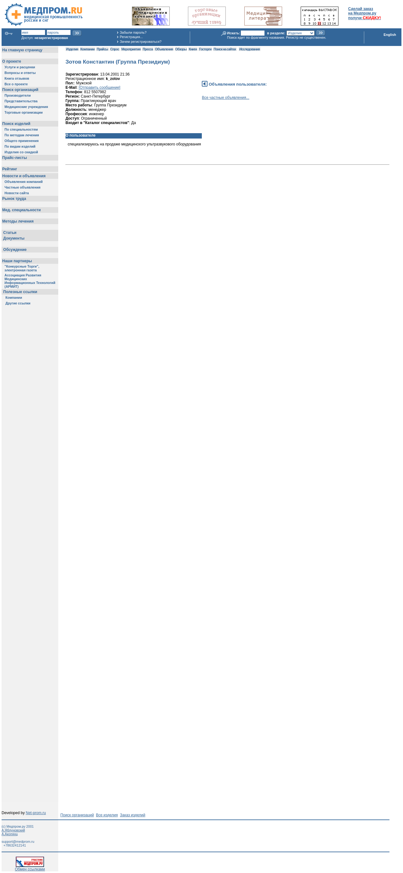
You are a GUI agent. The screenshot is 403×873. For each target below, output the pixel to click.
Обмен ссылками (30, 867)
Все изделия (107, 815)
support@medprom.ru (18, 841)
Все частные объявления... (225, 97)
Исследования (249, 49)
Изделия (72, 49)
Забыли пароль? (133, 32)
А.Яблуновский (13, 830)
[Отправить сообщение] (99, 87)
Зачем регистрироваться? (140, 41)
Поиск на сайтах (225, 49)
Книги (192, 49)
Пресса (147, 49)
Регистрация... (131, 37)
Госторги (205, 49)
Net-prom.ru (36, 813)
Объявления (163, 49)
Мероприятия (131, 49)
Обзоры (181, 49)
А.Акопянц (10, 834)
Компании (87, 49)
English (389, 35)
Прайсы (102, 49)
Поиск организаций (77, 815)
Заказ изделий (132, 815)
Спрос (115, 49)
